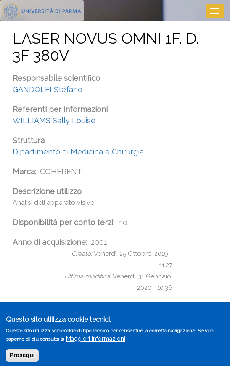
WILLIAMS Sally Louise (54, 120)
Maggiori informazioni (95, 342)
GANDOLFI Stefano (47, 89)
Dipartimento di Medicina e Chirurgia (78, 151)
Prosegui (22, 358)
